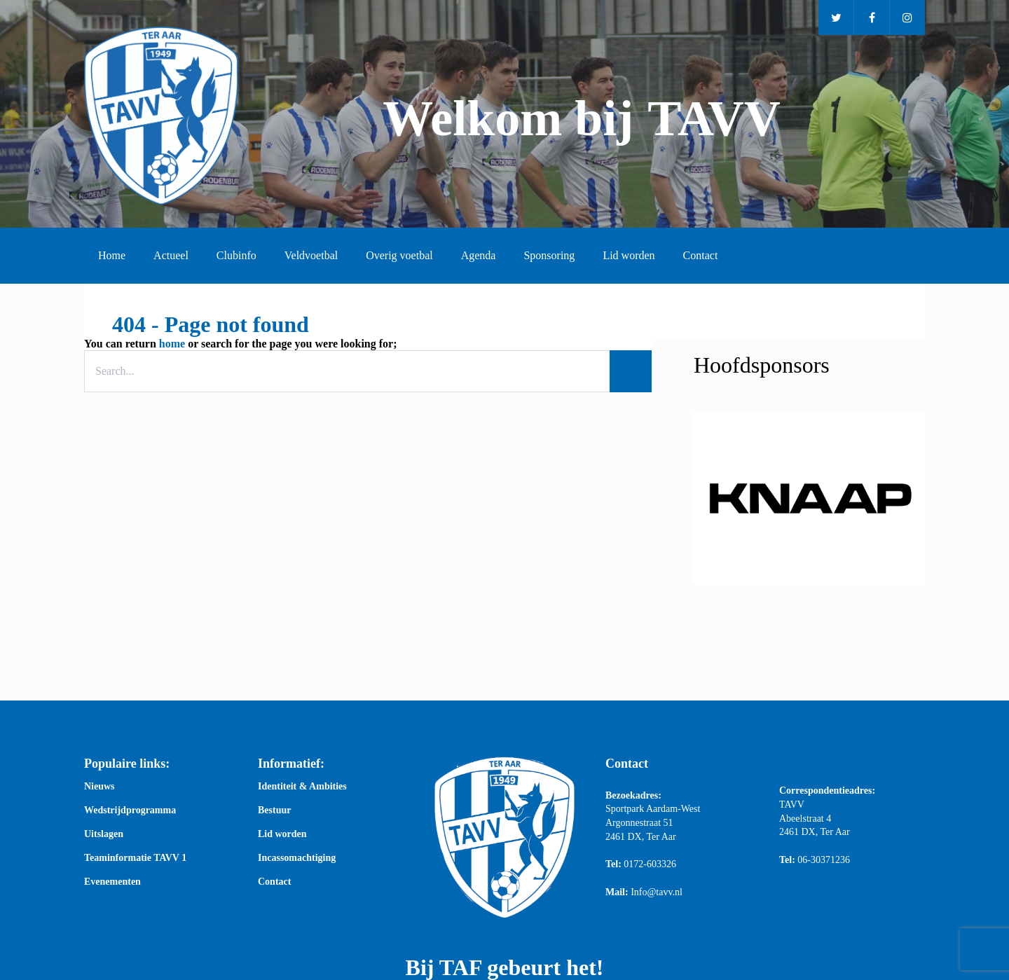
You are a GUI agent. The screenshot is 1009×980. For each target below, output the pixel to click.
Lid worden (628, 255)
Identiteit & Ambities (302, 787)
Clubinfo (236, 255)
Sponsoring (549, 255)
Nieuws (99, 787)
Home (111, 255)
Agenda (478, 255)
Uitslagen (103, 834)
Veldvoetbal (311, 255)
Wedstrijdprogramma (130, 810)
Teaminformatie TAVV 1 (135, 858)
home (172, 344)
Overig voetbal (399, 255)
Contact (700, 255)
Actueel (170, 255)
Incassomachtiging (297, 858)
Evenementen (112, 882)
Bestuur (274, 810)
